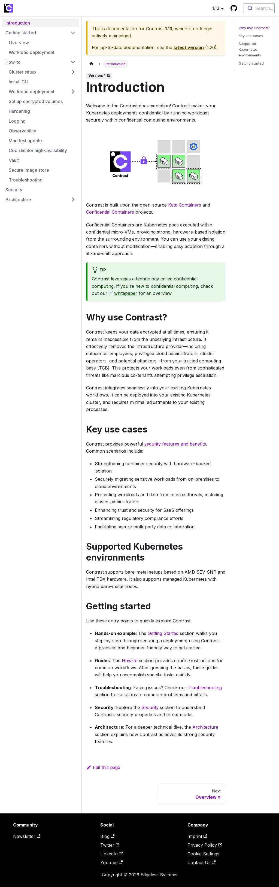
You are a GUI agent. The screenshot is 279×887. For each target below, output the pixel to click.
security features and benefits (175, 444)
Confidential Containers (110, 212)
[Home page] (91, 64)
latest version (189, 47)
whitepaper (125, 293)
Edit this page (103, 767)
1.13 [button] (215, 8)
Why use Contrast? (254, 28)
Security (150, 707)
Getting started (251, 63)
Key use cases (251, 36)
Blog (107, 836)
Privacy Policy (204, 845)
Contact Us (201, 862)
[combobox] (259, 8)
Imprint (197, 836)
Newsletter (26, 836)
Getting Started (163, 633)
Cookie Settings (203, 853)
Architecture (205, 727)
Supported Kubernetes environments (250, 49)
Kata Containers (184, 205)
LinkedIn (111, 853)
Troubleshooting (205, 687)
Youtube (111, 862)
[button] (40, 32)
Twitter (109, 845)
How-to (130, 660)
